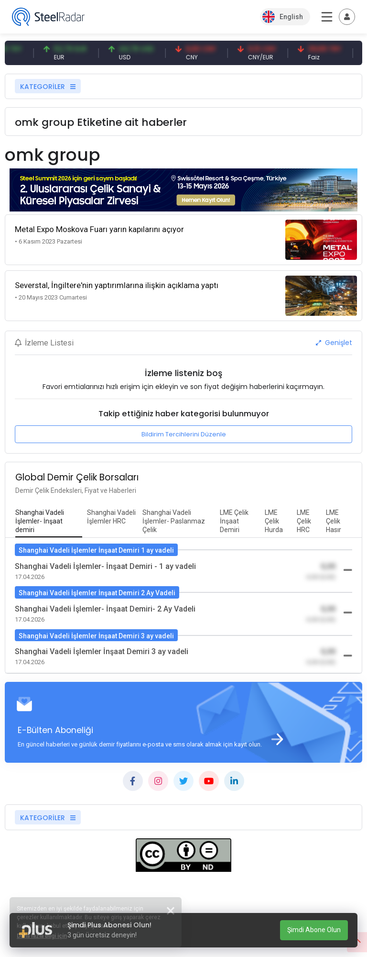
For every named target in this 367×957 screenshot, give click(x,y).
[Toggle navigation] (347, 17)
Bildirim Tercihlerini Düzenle (183, 434)
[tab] (48, 521)
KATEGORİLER (48, 86)
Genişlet (334, 342)
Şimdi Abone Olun (314, 930)
